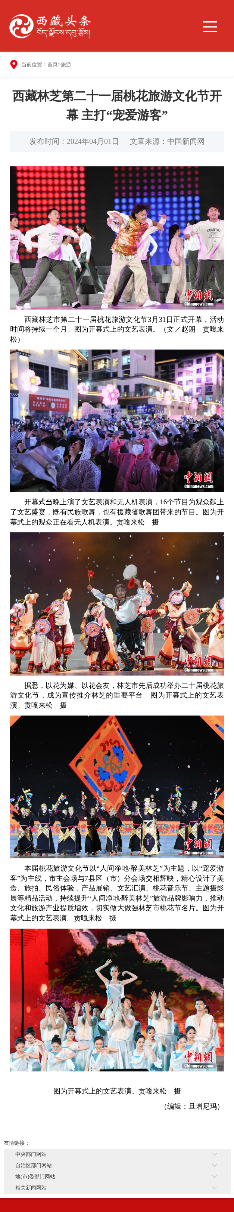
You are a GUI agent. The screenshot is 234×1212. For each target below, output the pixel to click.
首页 (52, 64)
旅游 (66, 64)
